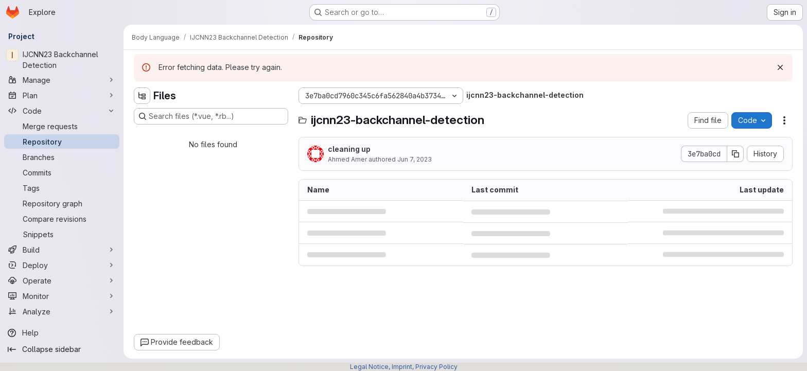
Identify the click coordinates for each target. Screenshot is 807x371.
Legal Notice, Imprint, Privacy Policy (404, 366)
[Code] (61, 110)
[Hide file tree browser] (142, 95)
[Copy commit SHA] (735, 154)
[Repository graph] (61, 203)
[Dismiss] (780, 67)
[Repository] (61, 141)
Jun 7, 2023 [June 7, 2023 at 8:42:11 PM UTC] (414, 159)
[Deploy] (61, 265)
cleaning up (349, 149)
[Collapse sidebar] (61, 349)
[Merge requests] (61, 126)
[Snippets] (61, 234)
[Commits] (61, 172)
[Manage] (61, 80)
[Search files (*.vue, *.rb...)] (211, 116)
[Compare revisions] (61, 218)
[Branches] (61, 157)
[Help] (61, 333)
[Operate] (61, 280)
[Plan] (61, 95)
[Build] (61, 249)
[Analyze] (61, 311)
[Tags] (61, 188)
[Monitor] (61, 296)
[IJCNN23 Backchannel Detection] (61, 60)
